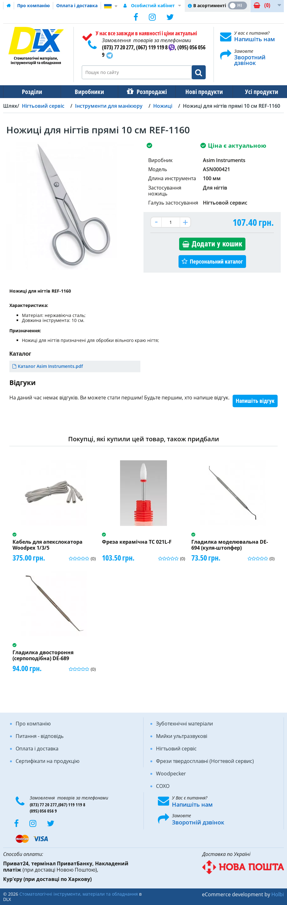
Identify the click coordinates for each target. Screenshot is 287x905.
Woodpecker (171, 773)
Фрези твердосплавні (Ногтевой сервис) (205, 761)
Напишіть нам (254, 39)
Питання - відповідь (39, 736)
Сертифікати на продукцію (47, 761)
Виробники (87, 91)
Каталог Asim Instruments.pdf (50, 366)
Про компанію (33, 5)
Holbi (277, 894)
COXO (162, 786)
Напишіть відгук (255, 401)
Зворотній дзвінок (198, 822)
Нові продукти (200, 91)
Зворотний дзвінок (249, 60)
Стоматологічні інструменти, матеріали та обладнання (78, 894)
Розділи (31, 91)
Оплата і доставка (77, 5)
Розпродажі (148, 91)
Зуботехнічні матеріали (184, 723)
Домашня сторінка (8, 5)
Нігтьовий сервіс (176, 748)
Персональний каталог (216, 261)
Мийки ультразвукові (181, 736)
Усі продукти (256, 91)
